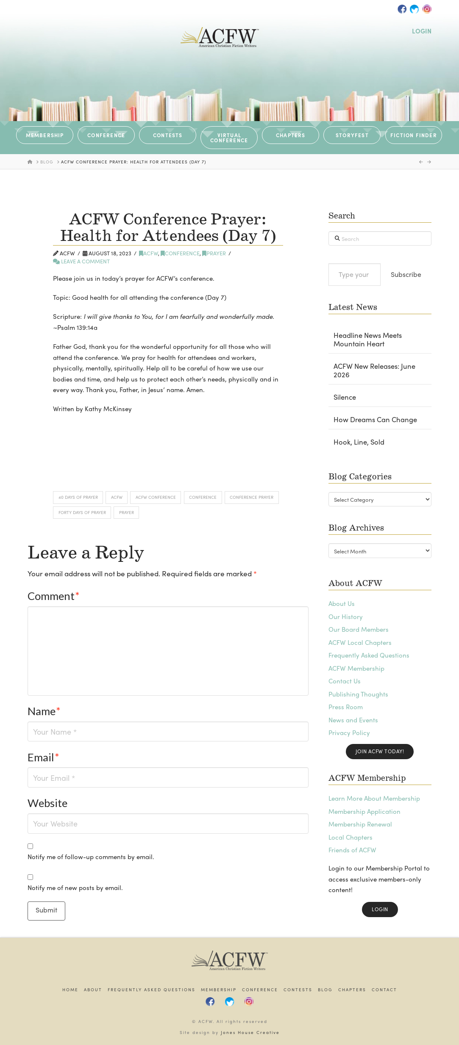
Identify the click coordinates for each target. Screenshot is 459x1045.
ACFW (148, 253)
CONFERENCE (106, 135)
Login (380, 909)
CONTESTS (168, 135)
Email (43, 757)
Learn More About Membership (374, 798)
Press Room (345, 706)
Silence (345, 397)
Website (47, 802)
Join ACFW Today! (380, 751)
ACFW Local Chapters (360, 642)
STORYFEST (352, 135)
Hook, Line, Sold (359, 442)
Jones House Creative (250, 1032)
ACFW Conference (156, 497)
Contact (384, 989)
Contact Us (344, 681)
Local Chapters (350, 837)
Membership (218, 989)
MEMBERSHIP (45, 135)
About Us (341, 603)
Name (44, 711)
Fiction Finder (413, 135)
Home (70, 989)
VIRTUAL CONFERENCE (229, 137)
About (93, 989)
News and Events (353, 719)
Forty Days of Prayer (82, 512)
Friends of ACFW (352, 849)
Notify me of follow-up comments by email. (91, 856)
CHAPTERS (291, 135)
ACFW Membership (356, 668)
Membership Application (364, 811)
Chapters (352, 989)
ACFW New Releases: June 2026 (374, 370)
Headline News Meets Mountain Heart (368, 339)
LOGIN (421, 31)
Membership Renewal (360, 824)
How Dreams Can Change (375, 419)
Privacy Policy (349, 732)
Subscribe (406, 274)
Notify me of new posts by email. (75, 887)
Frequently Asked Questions (368, 655)
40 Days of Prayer (78, 497)
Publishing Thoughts (358, 694)
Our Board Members (358, 629)
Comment (54, 595)
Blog (325, 989)
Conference (180, 253)
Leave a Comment (81, 261)
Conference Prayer (251, 497)
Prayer (214, 253)
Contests (298, 989)
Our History (345, 616)
